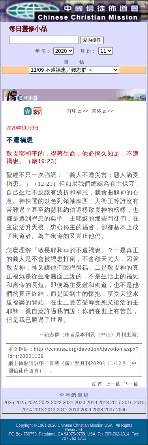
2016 (127, 402)
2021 (68, 402)
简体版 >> (102, 111)
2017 (115, 402)
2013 (38, 410)
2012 (50, 410)
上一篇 (113, 384)
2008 (97, 410)
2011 (62, 410)
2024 (32, 402)
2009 (86, 410)
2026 (9, 402)
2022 (56, 402)
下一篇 (131, 384)
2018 (103, 402)
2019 (91, 402)
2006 (121, 410)
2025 (20, 402)
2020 (80, 402)
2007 (109, 410)
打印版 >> (77, 111)
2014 (26, 410)
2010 (74, 410)
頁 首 (96, 384)
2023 (44, 402)
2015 (139, 402)
